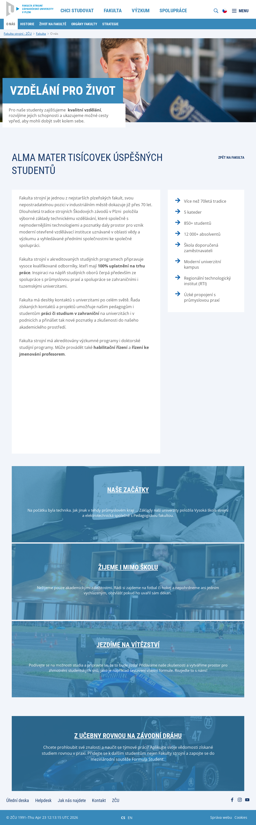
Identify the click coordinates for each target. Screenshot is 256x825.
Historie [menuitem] (27, 24)
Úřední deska (17, 800)
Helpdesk (43, 800)
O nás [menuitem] (10, 24)
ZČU (115, 800)
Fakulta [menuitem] (113, 10)
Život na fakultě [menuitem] (52, 24)
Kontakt (99, 800)
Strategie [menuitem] (110, 24)
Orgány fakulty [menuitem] (84, 24)
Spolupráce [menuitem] (173, 10)
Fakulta (41, 33)
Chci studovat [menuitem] (77, 10)
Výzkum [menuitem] (141, 10)
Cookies (240, 817)
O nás (54, 33)
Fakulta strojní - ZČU (18, 33)
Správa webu (221, 817)
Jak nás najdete (72, 800)
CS (123, 817)
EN (130, 817)
